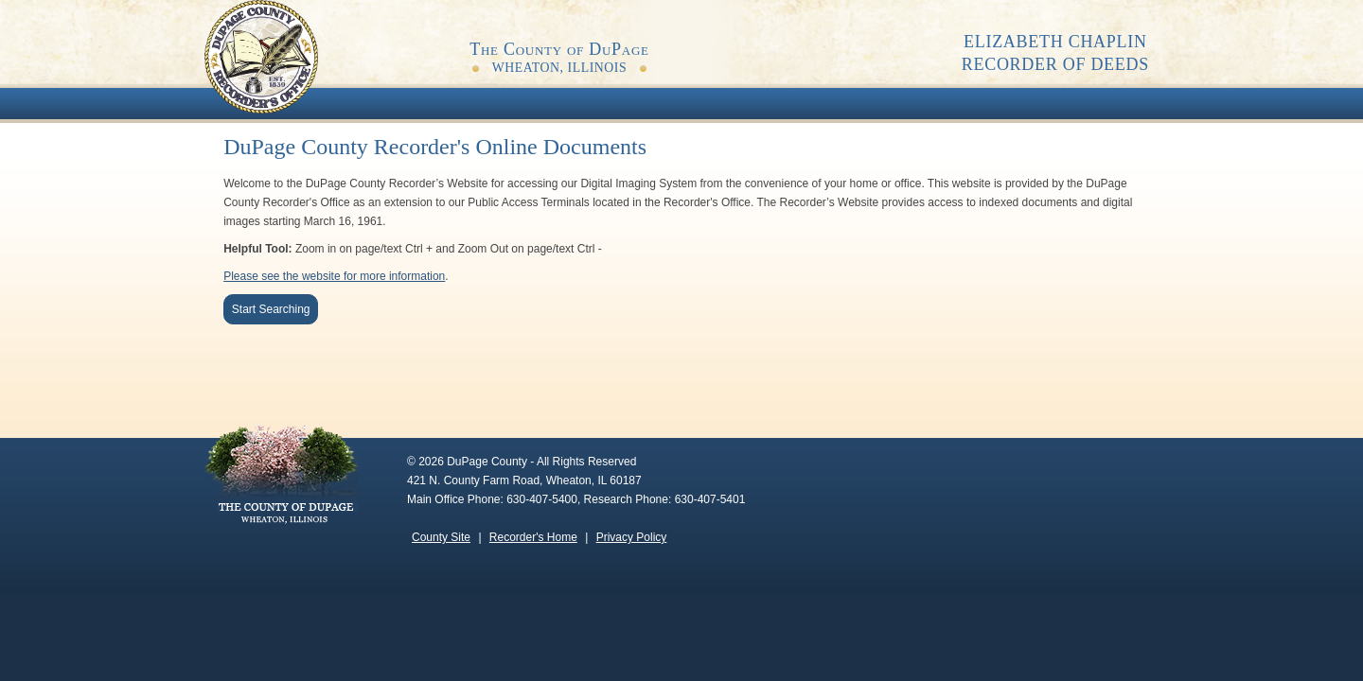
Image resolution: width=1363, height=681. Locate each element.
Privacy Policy (631, 537)
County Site (441, 537)
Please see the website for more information (334, 276)
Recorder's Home (533, 537)
